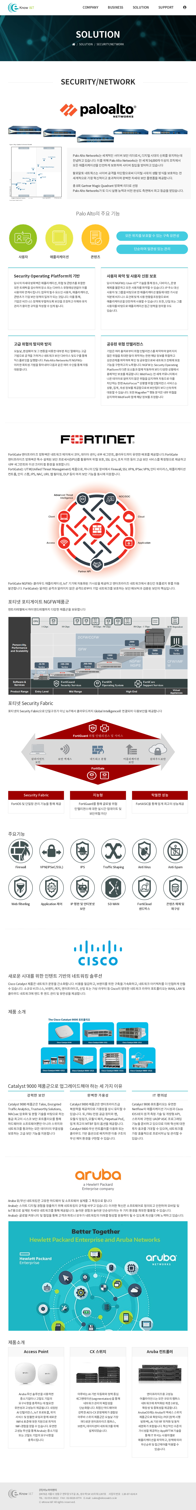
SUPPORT (166, 8)
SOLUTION (141, 8)
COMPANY (90, 8)
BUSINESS (115, 8)
